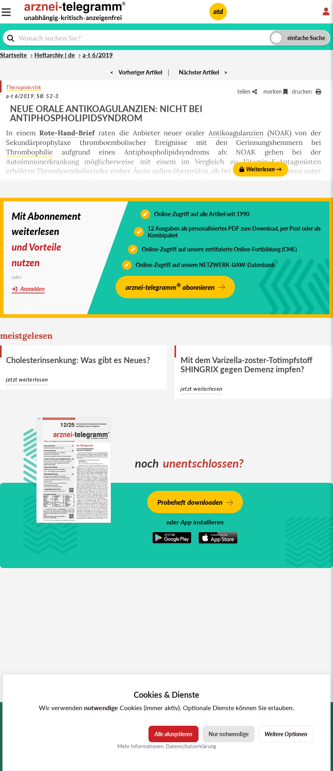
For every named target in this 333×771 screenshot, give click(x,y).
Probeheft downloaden (190, 502)
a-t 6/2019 (97, 54)
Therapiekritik (23, 87)
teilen (247, 91)
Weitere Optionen (286, 734)
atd (218, 11)
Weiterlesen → (260, 169)
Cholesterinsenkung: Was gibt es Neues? (78, 360)
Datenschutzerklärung (191, 746)
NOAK (279, 132)
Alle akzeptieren (173, 734)
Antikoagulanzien (236, 132)
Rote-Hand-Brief (66, 132)
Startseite (13, 54)
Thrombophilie (29, 152)
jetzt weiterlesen (27, 379)
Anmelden (28, 288)
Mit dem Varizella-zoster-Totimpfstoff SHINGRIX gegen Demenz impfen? (247, 364)
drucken (306, 91)
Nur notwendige (229, 734)
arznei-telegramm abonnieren (170, 286)
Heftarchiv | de (54, 54)
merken (275, 91)
